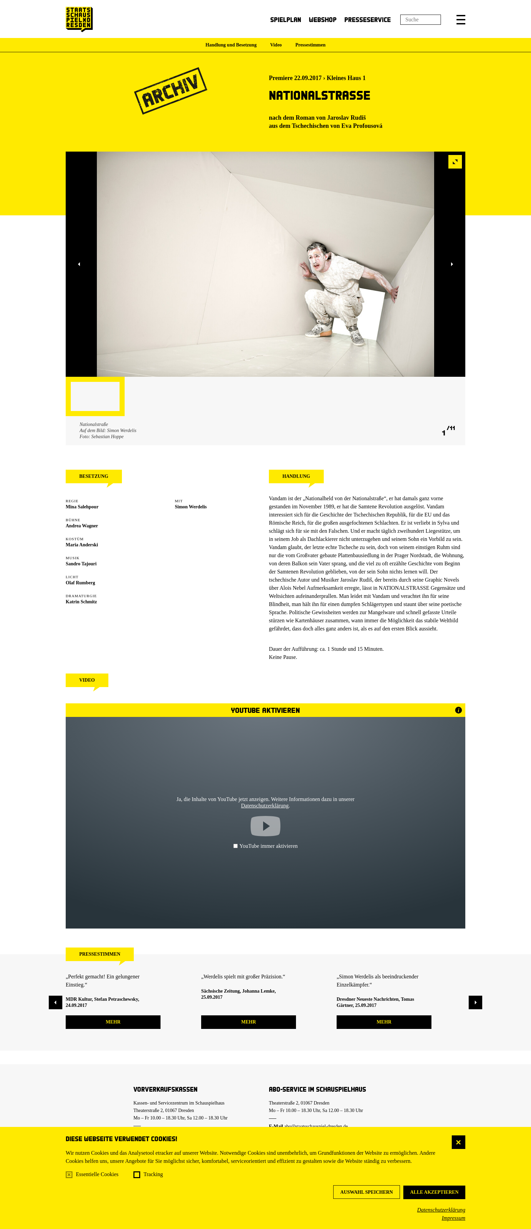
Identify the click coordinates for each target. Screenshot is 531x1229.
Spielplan (285, 19)
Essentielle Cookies (97, 1174)
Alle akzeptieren (434, 1192)
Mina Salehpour (82, 506)
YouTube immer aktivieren (265, 846)
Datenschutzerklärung (441, 1210)
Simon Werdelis (191, 506)
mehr (113, 1022)
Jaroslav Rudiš (346, 117)
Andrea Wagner (82, 525)
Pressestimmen (310, 44)
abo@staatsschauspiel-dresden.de (316, 1126)
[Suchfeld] (420, 20)
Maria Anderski (82, 544)
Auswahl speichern (366, 1192)
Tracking (153, 1174)
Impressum (453, 1218)
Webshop (323, 19)
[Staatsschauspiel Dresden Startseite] (79, 19)
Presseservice (367, 19)
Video (276, 44)
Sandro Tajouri (81, 563)
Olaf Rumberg (80, 582)
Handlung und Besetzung (231, 44)
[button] (460, 19)
